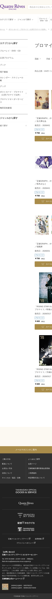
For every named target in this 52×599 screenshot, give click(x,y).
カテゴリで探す (7, 19)
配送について (7, 464)
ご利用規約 (32, 473)
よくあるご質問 (34, 459)
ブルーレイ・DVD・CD (44, 20)
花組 (37, 59)
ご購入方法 (6, 459)
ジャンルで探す (24, 19)
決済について (7, 473)
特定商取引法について (36, 478)
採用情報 (38, 539)
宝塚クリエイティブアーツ (18, 539)
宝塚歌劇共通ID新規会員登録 (39, 468)
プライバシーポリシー (25, 543)
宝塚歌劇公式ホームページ (12, 579)
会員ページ (32, 464)
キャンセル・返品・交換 (11, 478)
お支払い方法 (7, 468)
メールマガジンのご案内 (26, 450)
